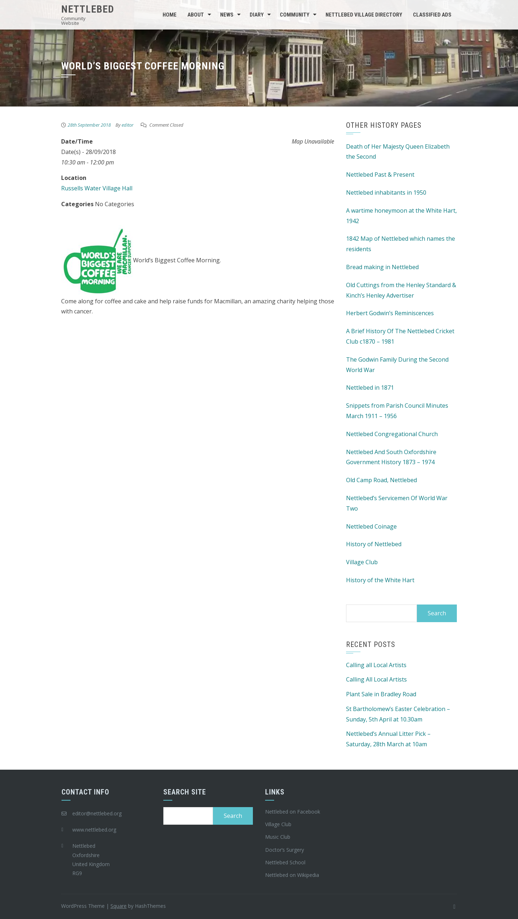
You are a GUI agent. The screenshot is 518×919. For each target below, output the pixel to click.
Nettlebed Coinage (371, 526)
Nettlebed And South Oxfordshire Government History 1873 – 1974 (391, 457)
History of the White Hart (380, 580)
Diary (257, 15)
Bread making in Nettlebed (382, 267)
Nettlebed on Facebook (292, 811)
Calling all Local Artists (376, 665)
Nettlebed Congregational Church (392, 434)
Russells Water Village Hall (96, 188)
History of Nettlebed (373, 544)
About (195, 15)
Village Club (362, 562)
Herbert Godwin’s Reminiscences (390, 313)
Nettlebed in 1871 (370, 387)
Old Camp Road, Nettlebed (381, 480)
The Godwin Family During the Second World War (397, 365)
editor (127, 125)
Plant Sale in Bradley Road (381, 694)
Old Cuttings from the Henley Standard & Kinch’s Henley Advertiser (401, 290)
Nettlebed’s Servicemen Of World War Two (396, 503)
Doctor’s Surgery (284, 849)
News (226, 15)
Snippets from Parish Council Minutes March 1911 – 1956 (397, 411)
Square (118, 905)
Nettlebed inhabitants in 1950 (386, 192)
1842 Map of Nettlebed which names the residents (400, 244)
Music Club (277, 836)
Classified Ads (432, 15)
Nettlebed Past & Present (380, 174)
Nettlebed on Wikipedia (292, 875)
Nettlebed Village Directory (364, 15)
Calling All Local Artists (376, 679)
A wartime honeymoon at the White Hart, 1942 (401, 216)
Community (294, 15)
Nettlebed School (285, 862)
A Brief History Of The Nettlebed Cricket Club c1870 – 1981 (400, 336)
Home (170, 15)
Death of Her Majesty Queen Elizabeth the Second (398, 151)
